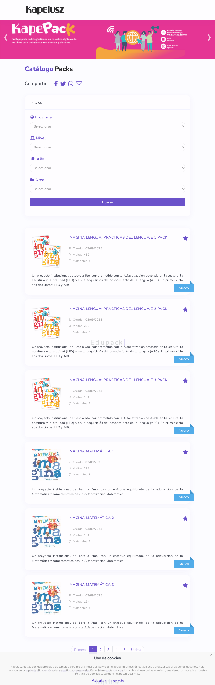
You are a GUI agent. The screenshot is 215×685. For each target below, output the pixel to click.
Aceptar (99, 680)
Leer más (117, 681)
